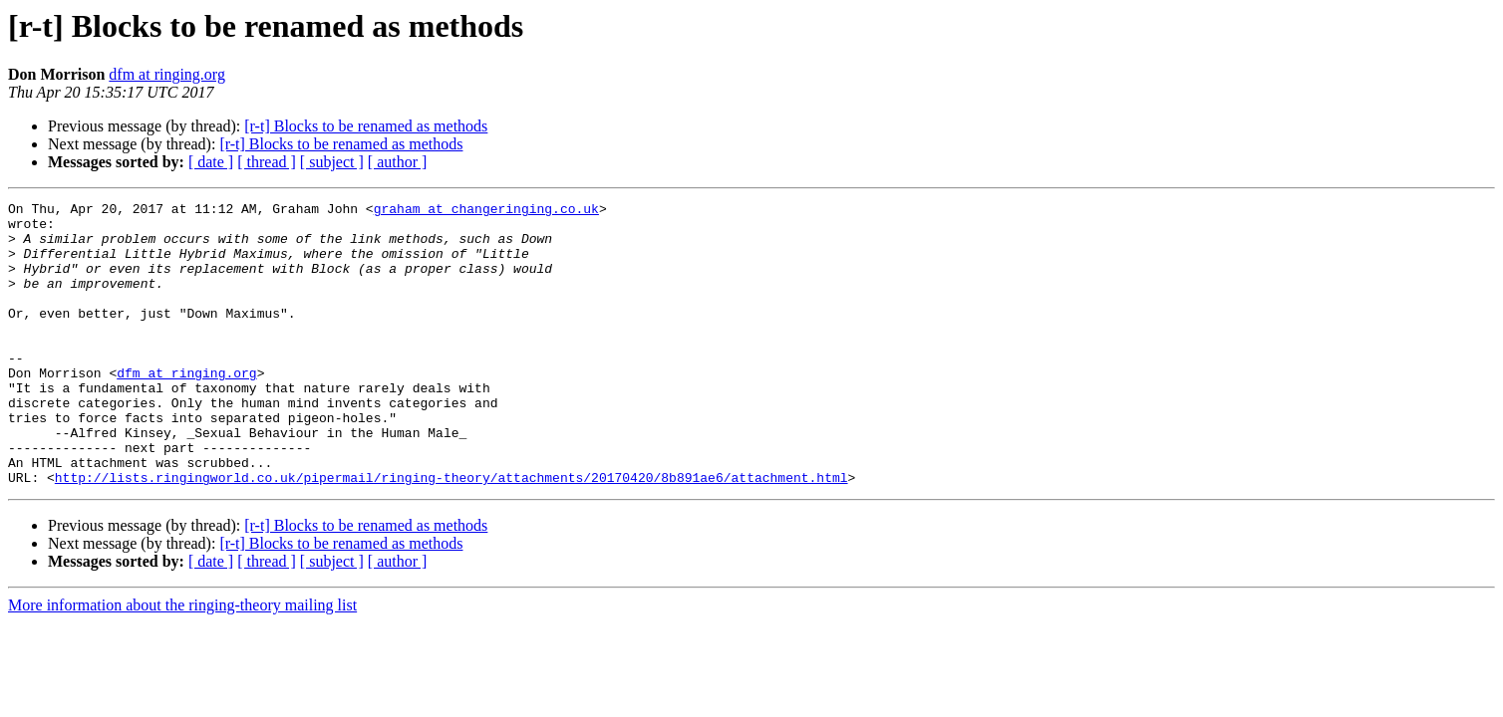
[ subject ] (332, 161)
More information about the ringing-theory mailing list (182, 661)
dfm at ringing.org (167, 74)
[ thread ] (266, 161)
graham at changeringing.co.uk (486, 211)
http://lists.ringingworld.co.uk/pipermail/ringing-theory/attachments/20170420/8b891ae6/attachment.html (451, 534)
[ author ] (398, 161)
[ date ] (210, 161)
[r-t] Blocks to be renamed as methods (365, 126)
